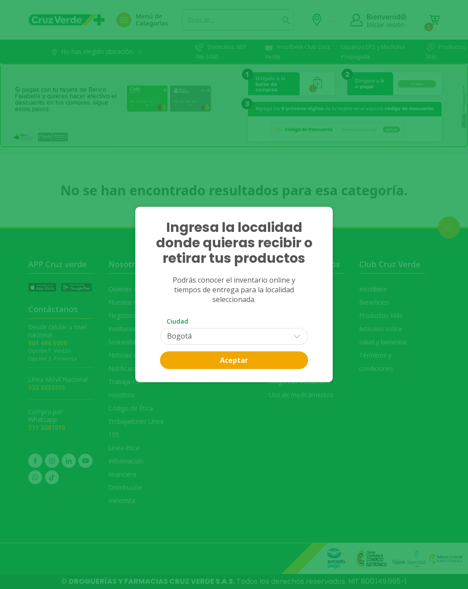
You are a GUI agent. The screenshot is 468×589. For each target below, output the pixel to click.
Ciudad (177, 321)
